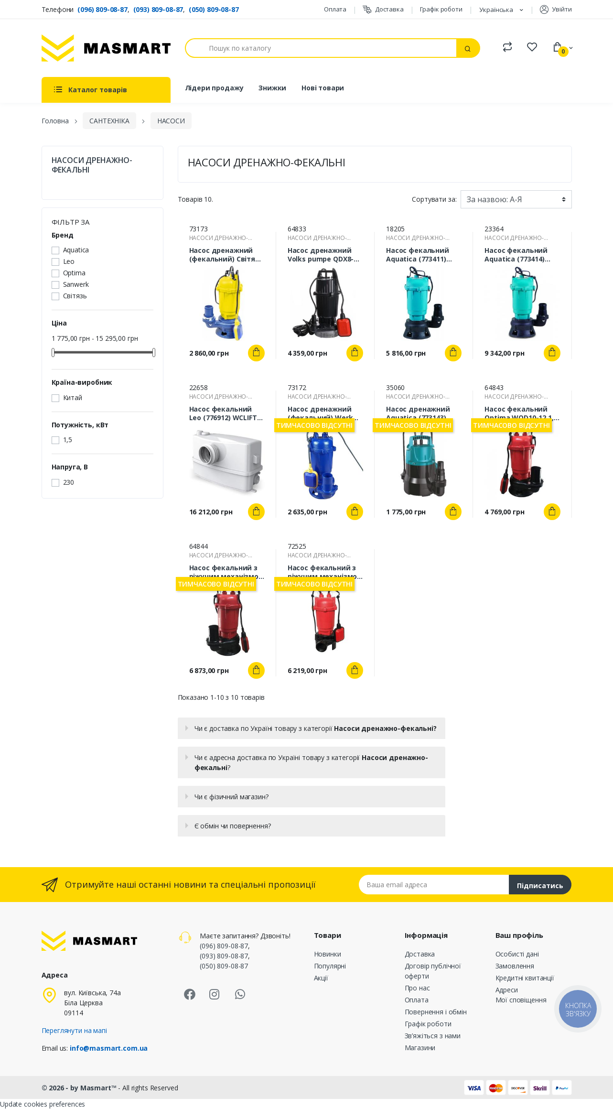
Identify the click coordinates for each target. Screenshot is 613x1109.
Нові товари (322, 87)
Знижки (272, 87)
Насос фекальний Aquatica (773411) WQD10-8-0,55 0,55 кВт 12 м (417, 254)
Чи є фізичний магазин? (231, 796)
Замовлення (515, 965)
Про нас (417, 987)
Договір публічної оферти (433, 970)
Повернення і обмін (436, 1011)
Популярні (330, 965)
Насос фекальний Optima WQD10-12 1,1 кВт (520, 413)
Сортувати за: (434, 199)
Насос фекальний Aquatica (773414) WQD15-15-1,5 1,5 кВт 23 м (520, 254)
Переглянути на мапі (74, 1030)
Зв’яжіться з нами (433, 1035)
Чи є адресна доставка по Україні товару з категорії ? (311, 762)
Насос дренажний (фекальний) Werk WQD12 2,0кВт (320, 413)
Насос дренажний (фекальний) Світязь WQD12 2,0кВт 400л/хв (226, 254)
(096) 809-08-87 (102, 9)
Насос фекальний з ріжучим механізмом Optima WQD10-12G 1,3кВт (226, 572)
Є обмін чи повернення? (232, 825)
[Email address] (434, 884)
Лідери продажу (214, 87)
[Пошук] (321, 48)
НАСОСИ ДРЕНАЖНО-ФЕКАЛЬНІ (92, 165)
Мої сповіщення (521, 999)
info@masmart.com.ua (109, 1048)
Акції (321, 977)
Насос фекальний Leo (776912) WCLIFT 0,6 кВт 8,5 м (223, 413)
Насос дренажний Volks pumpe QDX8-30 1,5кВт (324, 254)
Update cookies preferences (42, 1104)
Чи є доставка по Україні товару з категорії (315, 728)
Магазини (420, 1047)
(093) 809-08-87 (158, 9)
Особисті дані (517, 953)
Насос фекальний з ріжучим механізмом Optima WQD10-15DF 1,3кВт (325, 572)
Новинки (327, 953)
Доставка (383, 9)
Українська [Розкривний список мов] (497, 9)
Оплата (335, 9)
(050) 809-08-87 (214, 9)
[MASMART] (106, 48)
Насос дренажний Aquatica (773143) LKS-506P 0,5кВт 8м (418, 413)
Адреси (506, 989)
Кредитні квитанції (524, 977)
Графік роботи (441, 9)
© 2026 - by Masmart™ (80, 1087)
